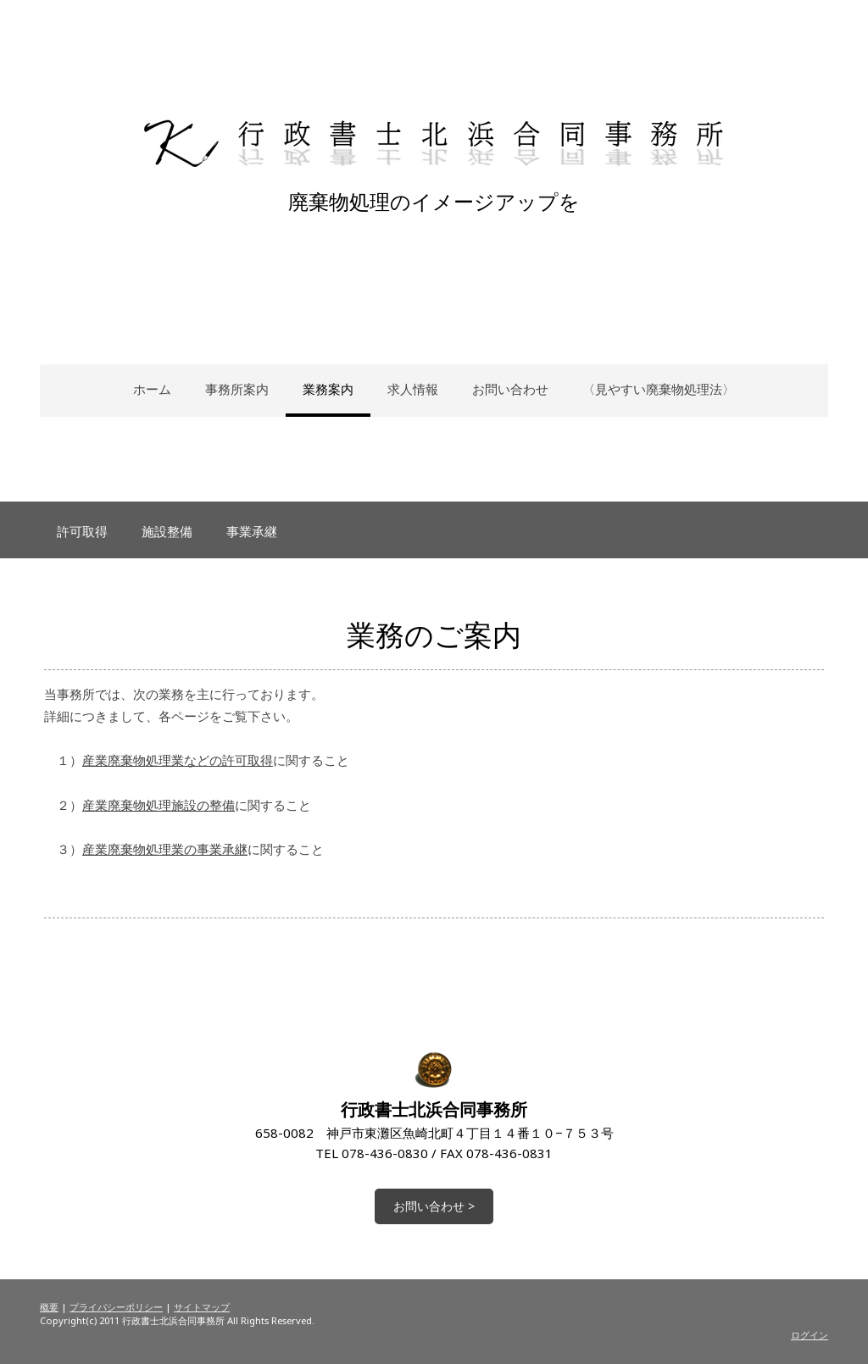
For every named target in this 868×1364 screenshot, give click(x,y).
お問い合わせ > (434, 1206)
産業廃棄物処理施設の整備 (158, 804)
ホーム (152, 388)
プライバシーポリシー (116, 1306)
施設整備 (167, 531)
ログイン (809, 1334)
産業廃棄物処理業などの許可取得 (177, 759)
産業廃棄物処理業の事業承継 (165, 848)
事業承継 (251, 531)
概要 (49, 1306)
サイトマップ (202, 1306)
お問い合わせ (510, 388)
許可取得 (82, 531)
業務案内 (328, 388)
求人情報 (412, 388)
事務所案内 (237, 388)
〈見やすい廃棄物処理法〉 (658, 388)
